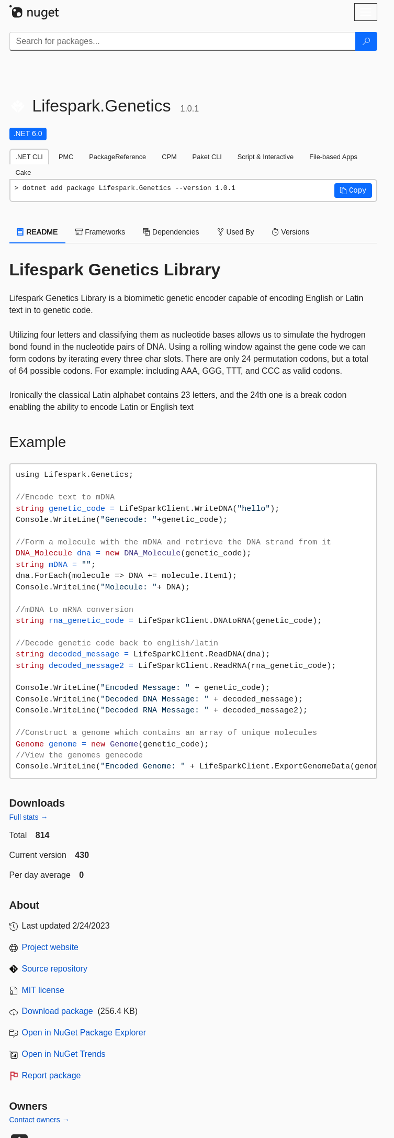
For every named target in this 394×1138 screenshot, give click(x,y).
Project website (50, 947)
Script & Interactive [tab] (266, 157)
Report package (51, 1075)
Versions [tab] (290, 232)
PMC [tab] (66, 157)
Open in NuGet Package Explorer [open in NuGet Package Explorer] (84, 1032)
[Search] (366, 41)
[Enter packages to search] (182, 41)
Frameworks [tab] (100, 232)
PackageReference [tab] (117, 157)
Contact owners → (39, 1119)
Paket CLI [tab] (207, 157)
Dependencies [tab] (171, 232)
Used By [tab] (235, 232)
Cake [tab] (23, 172)
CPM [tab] (169, 157)
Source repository (54, 968)
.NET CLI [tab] (29, 157)
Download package (57, 1011)
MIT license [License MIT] (43, 990)
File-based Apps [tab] (333, 157)
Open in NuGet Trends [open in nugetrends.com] (64, 1054)
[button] (353, 190)
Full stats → (28, 817)
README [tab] (37, 232)
